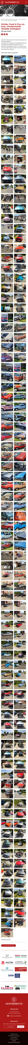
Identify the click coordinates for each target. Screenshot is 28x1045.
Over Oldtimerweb (14, 1011)
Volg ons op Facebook (15, 1015)
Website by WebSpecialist (14, 1042)
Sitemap (14, 1040)
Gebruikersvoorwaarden (14, 1035)
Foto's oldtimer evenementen (12, 19)
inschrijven (21, 1026)
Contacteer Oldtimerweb (14, 1013)
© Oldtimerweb (14, 1034)
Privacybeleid (14, 1037)
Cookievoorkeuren (14, 1039)
